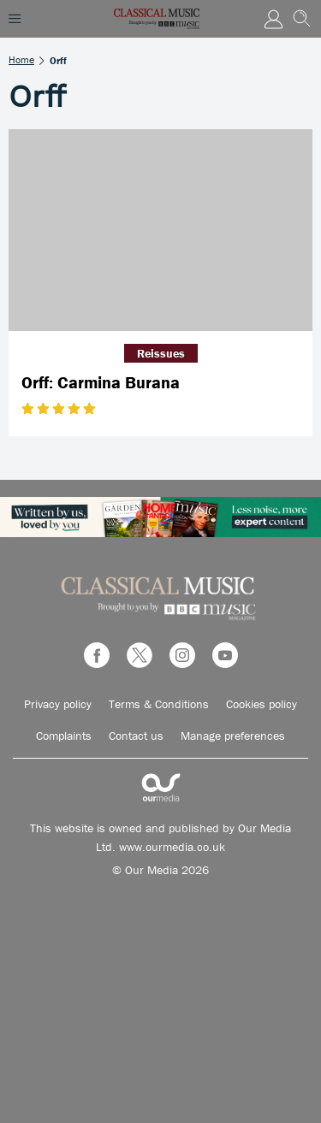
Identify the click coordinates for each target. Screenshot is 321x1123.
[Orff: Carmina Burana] (160, 230)
